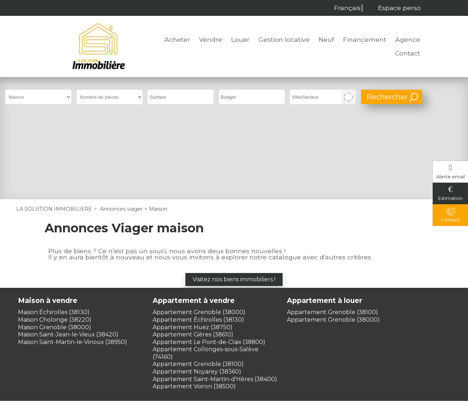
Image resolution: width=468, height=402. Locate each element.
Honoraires (241, 341)
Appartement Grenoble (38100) (198, 281)
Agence (407, 39)
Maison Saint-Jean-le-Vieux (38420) (68, 252)
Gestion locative (284, 39)
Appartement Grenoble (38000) (199, 229)
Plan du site (284, 341)
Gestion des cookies (234, 348)
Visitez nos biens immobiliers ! (234, 196)
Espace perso (399, 8)
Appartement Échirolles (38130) (198, 237)
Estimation (450, 198)
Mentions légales (189, 341)
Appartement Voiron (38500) (194, 303)
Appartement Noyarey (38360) (197, 289)
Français (345, 8)
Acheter (177, 39)
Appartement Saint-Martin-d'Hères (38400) (215, 296)
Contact (407, 53)
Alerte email (450, 176)
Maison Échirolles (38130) (54, 229)
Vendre (210, 39)
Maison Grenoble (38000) (54, 244)
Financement (364, 39)
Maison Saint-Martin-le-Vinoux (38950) (72, 259)
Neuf (326, 39)
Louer (240, 39)
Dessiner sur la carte (348, 97)
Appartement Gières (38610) (193, 252)
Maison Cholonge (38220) (54, 237)
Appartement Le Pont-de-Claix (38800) (209, 259)
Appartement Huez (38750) (193, 244)
